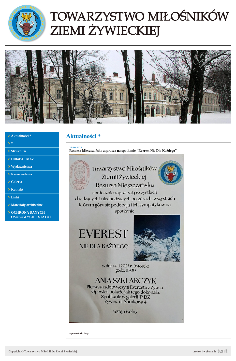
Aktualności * (21, 136)
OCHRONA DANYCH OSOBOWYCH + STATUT (31, 215)
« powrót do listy (79, 333)
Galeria (16, 182)
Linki (15, 197)
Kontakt (17, 189)
